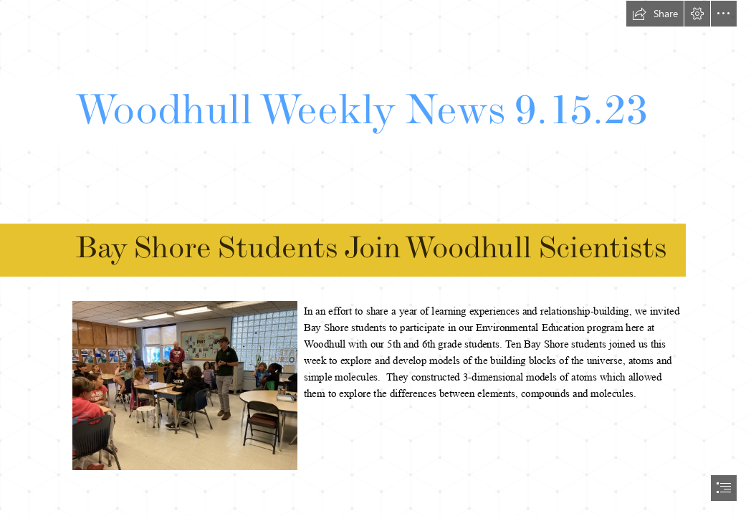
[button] (655, 14)
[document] (375, 258)
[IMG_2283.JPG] (184, 384)
